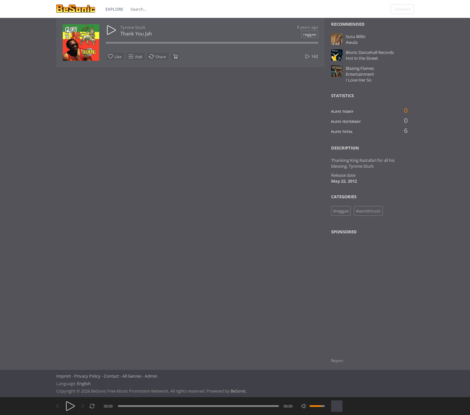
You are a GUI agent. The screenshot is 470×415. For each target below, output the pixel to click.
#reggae (341, 211)
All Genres (131, 376)
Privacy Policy (87, 376)
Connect (402, 9)
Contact (111, 376)
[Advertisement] (362, 292)
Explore (114, 9)
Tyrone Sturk (132, 27)
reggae (309, 34)
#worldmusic (368, 211)
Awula (351, 42)
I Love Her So (358, 80)
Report (337, 360)
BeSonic (238, 391)
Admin (151, 376)
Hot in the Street (362, 58)
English (84, 383)
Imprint (63, 376)
